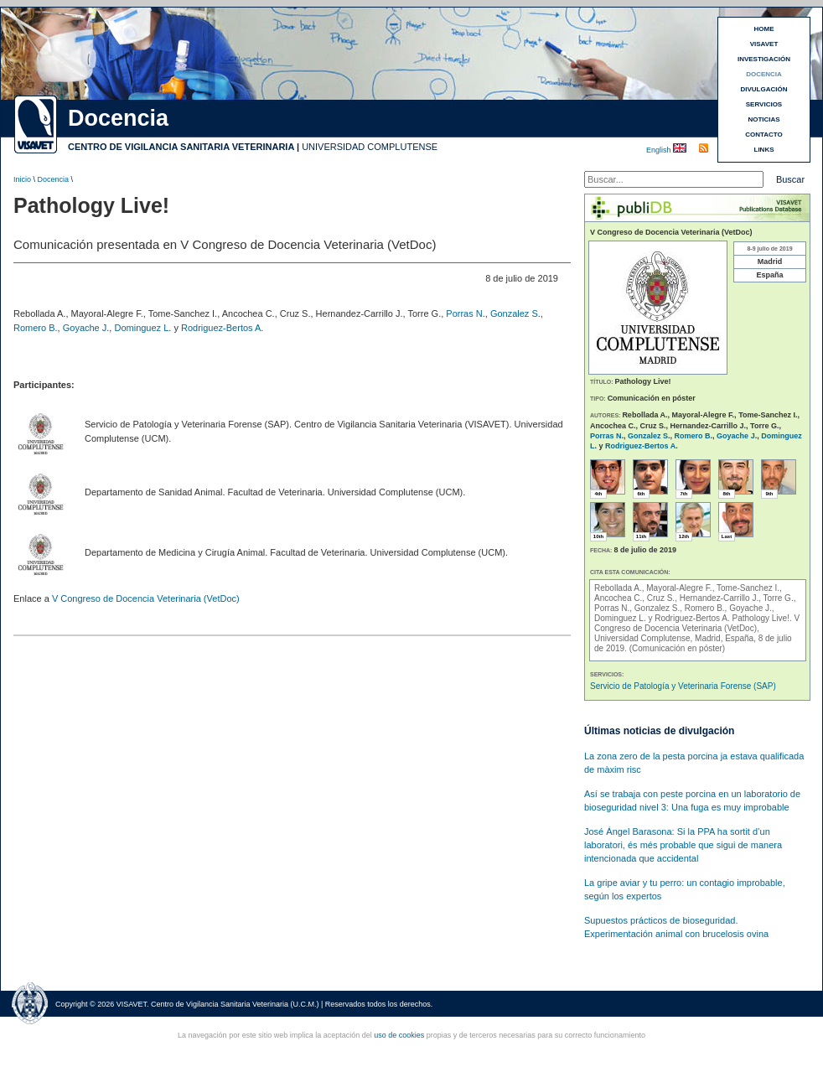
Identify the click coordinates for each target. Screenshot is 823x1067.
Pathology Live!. (763, 618)
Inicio (22, 179)
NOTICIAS (763, 119)
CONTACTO (764, 134)
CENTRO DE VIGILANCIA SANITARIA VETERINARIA (181, 147)
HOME (764, 29)
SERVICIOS (764, 104)
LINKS (764, 149)
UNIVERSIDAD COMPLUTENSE (369, 147)
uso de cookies (399, 1035)
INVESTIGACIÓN (764, 59)
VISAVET (764, 44)
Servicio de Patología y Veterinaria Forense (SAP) (683, 686)
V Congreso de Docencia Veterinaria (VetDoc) (146, 598)
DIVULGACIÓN (764, 89)
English (659, 150)
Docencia (54, 179)
